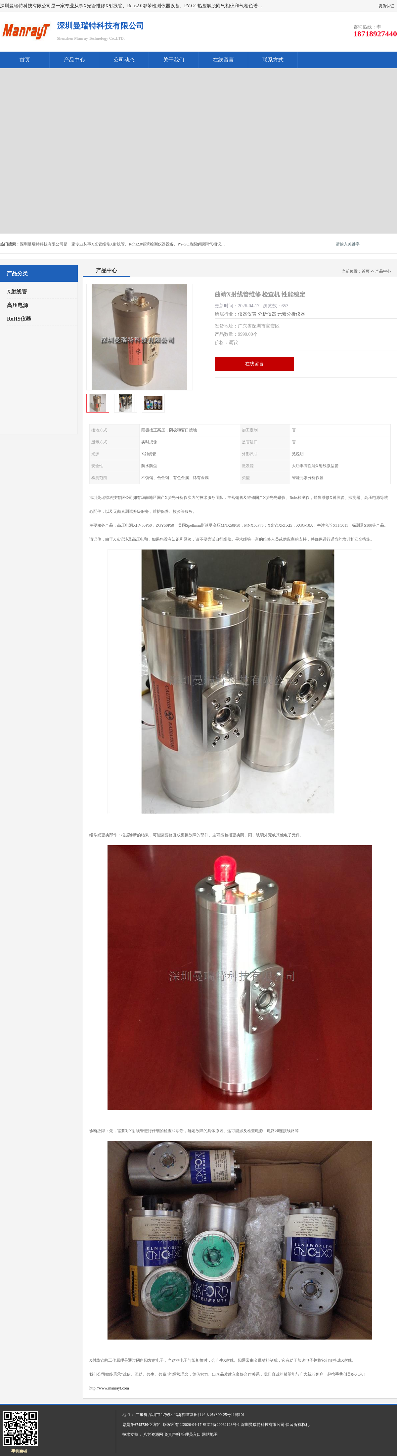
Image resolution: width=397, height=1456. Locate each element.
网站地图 (210, 1434)
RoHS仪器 (19, 319)
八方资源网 (153, 1434)
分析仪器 (267, 314)
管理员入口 (191, 1434)
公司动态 (124, 60)
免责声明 (172, 1434)
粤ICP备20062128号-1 (221, 1424)
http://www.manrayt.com (109, 1388)
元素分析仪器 (291, 314)
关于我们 (173, 60)
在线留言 (223, 60)
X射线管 (17, 291)
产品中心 (74, 60)
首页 (25, 60)
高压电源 (17, 305)
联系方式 (273, 60)
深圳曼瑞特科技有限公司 (263, 1424)
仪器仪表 (247, 314)
